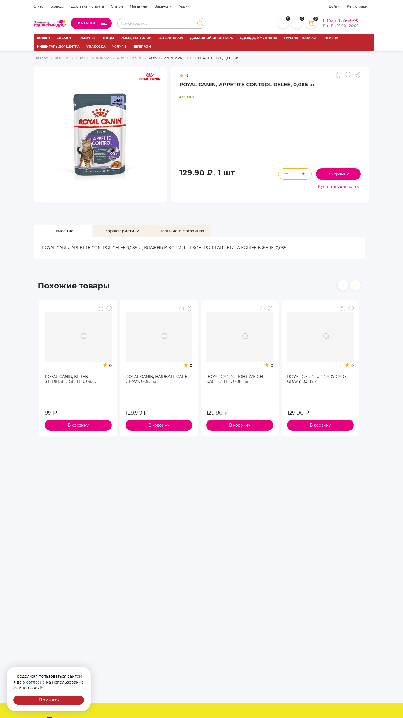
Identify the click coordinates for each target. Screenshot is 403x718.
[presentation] (343, 285)
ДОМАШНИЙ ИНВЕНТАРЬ (211, 38)
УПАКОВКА (96, 46)
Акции (184, 6)
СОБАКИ (64, 38)
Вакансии (163, 6)
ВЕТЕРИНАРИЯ (170, 38)
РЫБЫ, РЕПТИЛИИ (136, 38)
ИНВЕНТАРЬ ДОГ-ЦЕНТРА (58, 46)
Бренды (57, 6)
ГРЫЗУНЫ (86, 38)
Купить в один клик (338, 186)
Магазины (138, 6)
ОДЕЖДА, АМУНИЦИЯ (258, 38)
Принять (49, 700)
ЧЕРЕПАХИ (142, 46)
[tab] (63, 231)
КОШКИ (43, 38)
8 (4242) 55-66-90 (341, 20)
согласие (35, 682)
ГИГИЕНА (330, 38)
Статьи (117, 6)
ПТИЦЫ (107, 38)
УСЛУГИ (119, 46)
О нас (38, 6)
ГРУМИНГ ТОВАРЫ (300, 38)
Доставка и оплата (87, 6)
